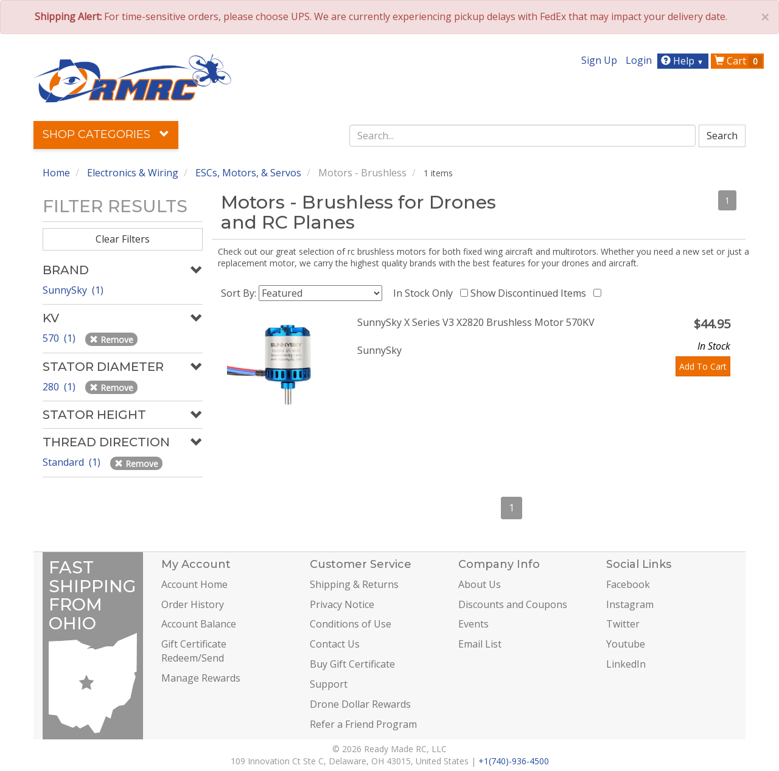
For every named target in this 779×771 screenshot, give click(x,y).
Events (473, 624)
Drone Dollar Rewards (360, 704)
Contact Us (335, 644)
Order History (192, 604)
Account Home (194, 584)
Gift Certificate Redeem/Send (193, 651)
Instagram (630, 604)
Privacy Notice (342, 604)
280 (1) (60, 386)
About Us (479, 584)
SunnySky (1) (73, 290)
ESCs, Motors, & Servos (248, 172)
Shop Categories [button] (106, 134)
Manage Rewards (200, 678)
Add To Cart (703, 366)
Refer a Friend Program (363, 724)
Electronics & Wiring (132, 172)
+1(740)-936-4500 (513, 761)
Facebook (628, 584)
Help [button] (684, 60)
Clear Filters (123, 239)
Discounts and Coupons (512, 604)
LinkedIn (626, 664)
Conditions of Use (350, 624)
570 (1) (60, 338)
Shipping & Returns (354, 584)
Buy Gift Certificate (352, 664)
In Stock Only (425, 293)
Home (56, 172)
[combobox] (522, 136)
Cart (738, 60)
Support (329, 684)
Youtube (625, 644)
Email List (479, 644)
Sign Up (599, 60)
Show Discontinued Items (530, 293)
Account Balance (198, 624)
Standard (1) (73, 462)
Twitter (623, 624)
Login (639, 60)
